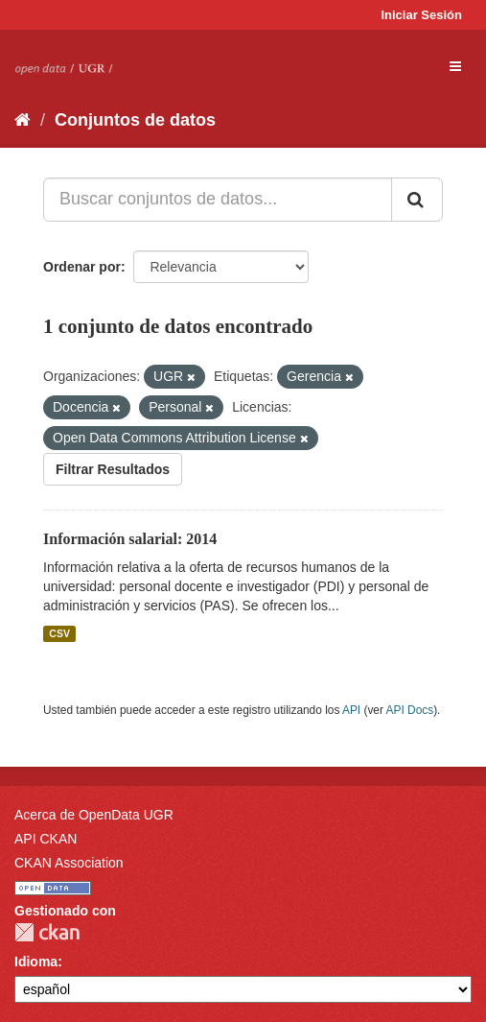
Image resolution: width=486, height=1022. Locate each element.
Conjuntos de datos (135, 120)
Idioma (36, 961)
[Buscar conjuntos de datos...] (217, 200)
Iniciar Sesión (421, 15)
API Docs (410, 710)
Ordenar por (82, 266)
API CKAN (45, 838)
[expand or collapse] (455, 66)
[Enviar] (417, 200)
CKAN (47, 932)
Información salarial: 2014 (130, 539)
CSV (59, 633)
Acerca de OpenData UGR (94, 814)
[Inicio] (22, 120)
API (351, 710)
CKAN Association (69, 862)
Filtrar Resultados (113, 469)
